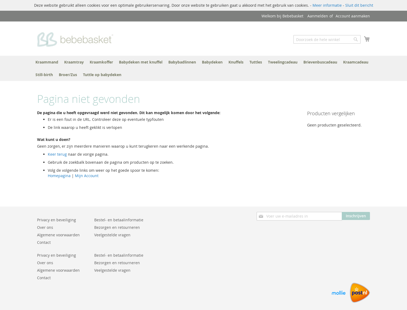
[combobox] (327, 39)
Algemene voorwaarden (58, 234)
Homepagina (59, 175)
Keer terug (57, 154)
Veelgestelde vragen (112, 234)
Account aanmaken (353, 15)
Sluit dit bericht (359, 5)
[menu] (203, 68)
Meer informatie (327, 5)
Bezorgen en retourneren (117, 227)
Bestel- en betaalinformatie (118, 219)
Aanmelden (317, 15)
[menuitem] (47, 62)
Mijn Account (87, 175)
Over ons (45, 227)
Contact (44, 242)
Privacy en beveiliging (56, 219)
